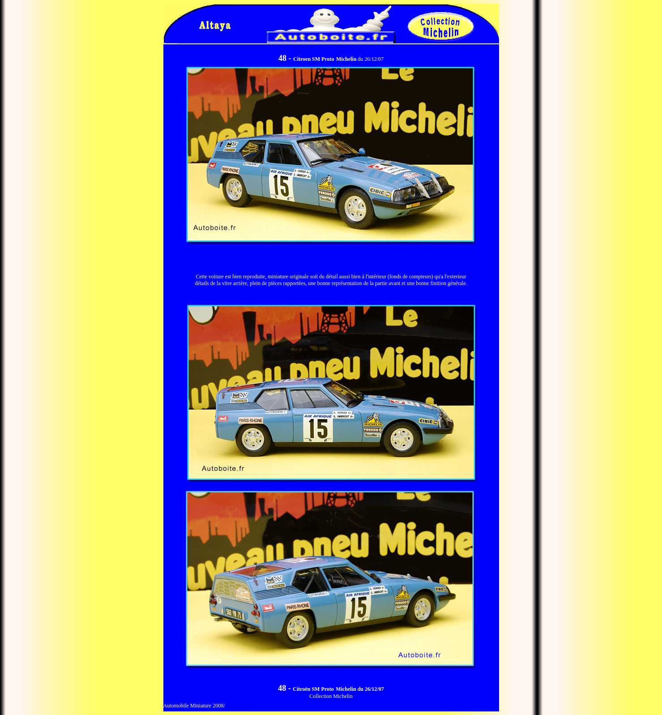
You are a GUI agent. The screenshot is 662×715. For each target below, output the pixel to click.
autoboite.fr (238, 705)
